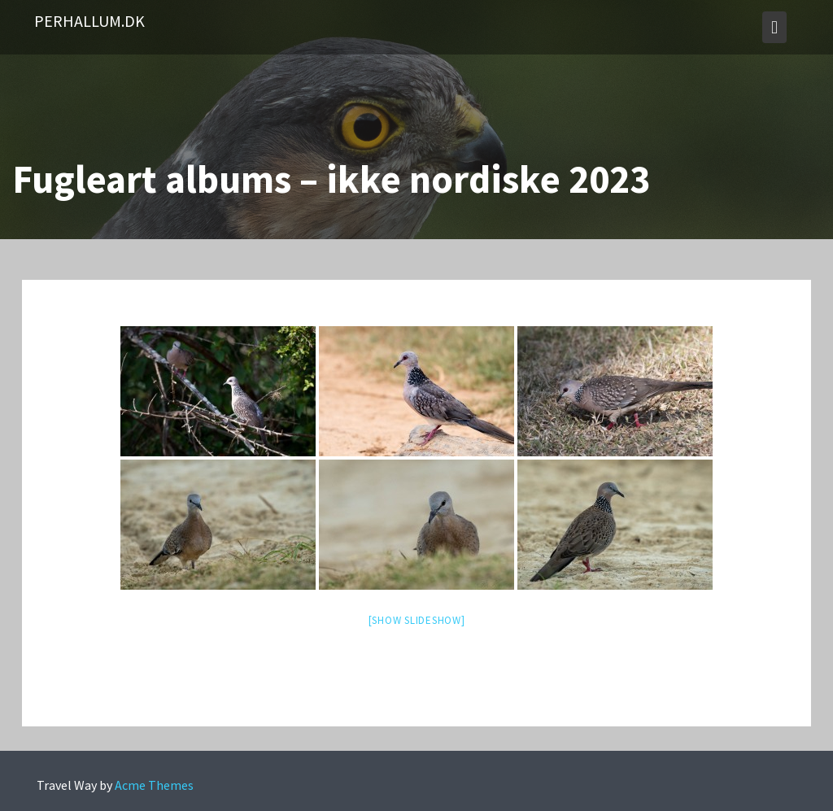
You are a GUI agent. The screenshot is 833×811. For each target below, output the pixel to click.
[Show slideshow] (417, 620)
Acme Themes (154, 785)
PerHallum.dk (89, 21)
